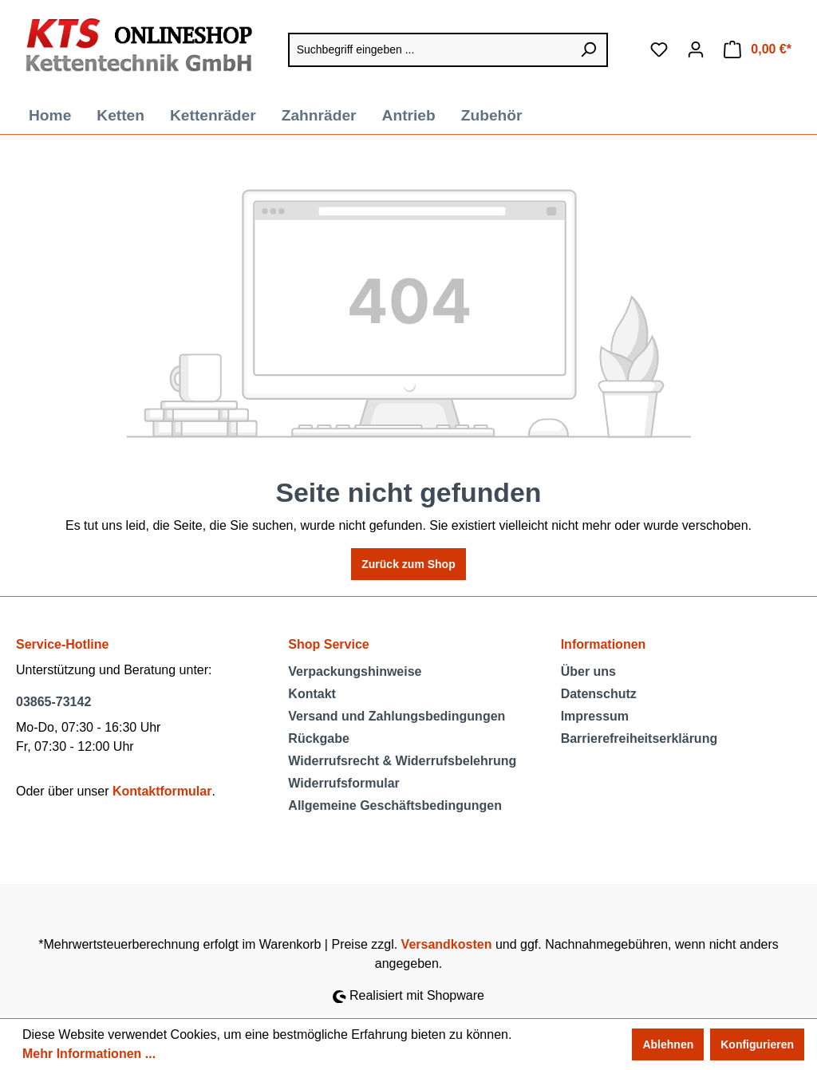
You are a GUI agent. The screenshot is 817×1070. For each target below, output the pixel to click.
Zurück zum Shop (408, 564)
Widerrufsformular (343, 783)
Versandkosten (446, 944)
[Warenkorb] (757, 49)
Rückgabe (318, 738)
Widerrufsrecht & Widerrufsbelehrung (402, 761)
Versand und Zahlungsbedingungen (396, 716)
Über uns (588, 671)
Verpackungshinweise (354, 671)
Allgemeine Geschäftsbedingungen (395, 805)
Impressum (595, 716)
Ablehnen (667, 1044)
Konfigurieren (757, 1044)
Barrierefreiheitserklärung (639, 738)
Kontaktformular (161, 791)
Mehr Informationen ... (89, 1053)
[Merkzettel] (659, 49)
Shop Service (328, 644)
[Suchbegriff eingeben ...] (429, 50)
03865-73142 (53, 702)
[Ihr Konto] (695, 49)
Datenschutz (599, 694)
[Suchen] (589, 50)
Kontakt (312, 694)
